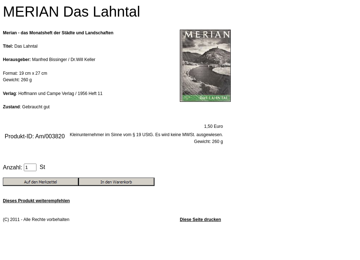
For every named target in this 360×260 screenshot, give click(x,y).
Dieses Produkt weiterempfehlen (36, 200)
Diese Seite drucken (200, 219)
